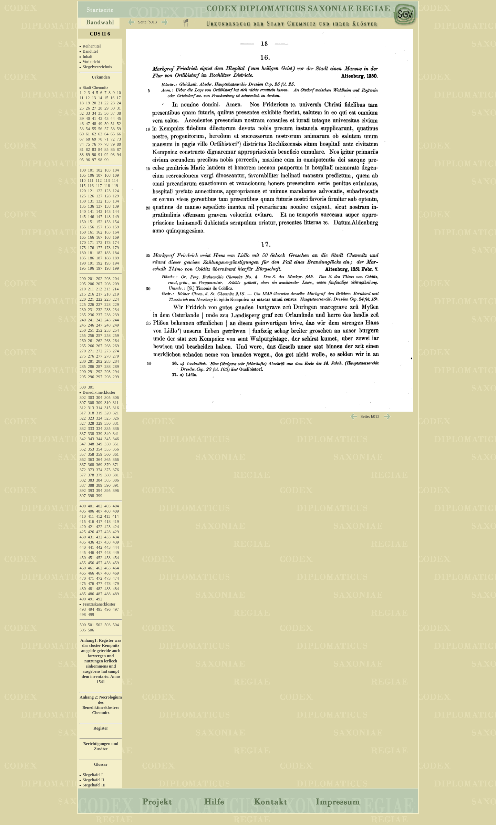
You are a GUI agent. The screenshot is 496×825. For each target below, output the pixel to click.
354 (99, 449)
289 (116, 366)
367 (83, 464)
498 (83, 614)
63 (100, 134)
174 (116, 242)
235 (83, 314)
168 (107, 237)
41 (94, 118)
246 (91, 325)
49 (100, 123)
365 (107, 459)
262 (99, 340)
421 (91, 526)
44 (113, 118)
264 (116, 340)
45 (119, 118)
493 (83, 609)
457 (99, 562)
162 (99, 232)
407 (99, 511)
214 (116, 289)
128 (107, 196)
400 (83, 506)
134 (116, 201)
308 (91, 402)
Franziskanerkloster (99, 604)
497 (116, 609)
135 (83, 206)
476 (91, 583)
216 (91, 294)
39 (82, 118)
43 (106, 118)
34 (94, 113)
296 (91, 376)
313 (91, 407)
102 (99, 170)
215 (83, 294)
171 (91, 242)
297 (99, 376)
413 (107, 516)
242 (99, 320)
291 (91, 371)
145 (83, 216)
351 (116, 444)
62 (94, 134)
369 (99, 464)
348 (91, 444)
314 (99, 407)
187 (99, 258)
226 (91, 304)
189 (116, 258)
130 (83, 201)
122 (99, 190)
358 (91, 454)
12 (88, 97)
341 (116, 433)
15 (106, 97)
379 (99, 475)
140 (83, 211)
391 (116, 485)
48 (94, 123)
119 (115, 185)
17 (119, 97)
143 (107, 211)
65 (113, 134)
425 (83, 531)
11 (82, 97)
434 (116, 537)
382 (83, 480)
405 (83, 511)
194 (116, 263)
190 (83, 263)
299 (116, 376)
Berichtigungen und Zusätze (100, 746)
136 (91, 206)
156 (91, 227)
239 (116, 314)
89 (88, 154)
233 (107, 309)
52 (119, 123)
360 (107, 454)
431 (91, 537)
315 (107, 407)
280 (83, 361)
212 (99, 289)
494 (91, 609)
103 (107, 170)
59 (119, 128)
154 (116, 221)
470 (83, 578)
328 (91, 423)
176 (91, 247)
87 (119, 149)
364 (99, 459)
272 (99, 351)
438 (107, 542)
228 (107, 304)
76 (94, 144)
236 (91, 314)
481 (91, 588)
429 (116, 531)
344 (99, 438)
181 (91, 252)
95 (82, 159)
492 (99, 599)
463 (107, 568)
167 (99, 237)
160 (83, 232)
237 (99, 314)
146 (91, 216)
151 (91, 221)
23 (113, 103)
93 (113, 154)
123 (107, 190)
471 (91, 578)
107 (99, 175)
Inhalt (87, 56)
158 (107, 227)
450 (83, 557)
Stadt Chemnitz (95, 87)
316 (116, 407)
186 (91, 258)
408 (107, 511)
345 (107, 438)
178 (107, 247)
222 (99, 299)
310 (107, 402)
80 (119, 144)
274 (116, 351)
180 (83, 252)
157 (99, 227)
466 (91, 573)
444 (116, 547)
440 (83, 547)
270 (83, 351)
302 (83, 397)
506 (91, 630)
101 (91, 170)
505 (83, 630)
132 (99, 201)
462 (99, 568)
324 (99, 418)
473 (107, 578)
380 (107, 475)
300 (83, 387)
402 (99, 506)
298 (107, 376)
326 (116, 418)
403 (107, 506)
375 (107, 469)
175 (83, 247)
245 (83, 325)
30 (113, 108)
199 (116, 268)
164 (116, 232)
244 (116, 320)
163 (107, 232)
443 (107, 547)
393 (91, 490)
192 (99, 263)
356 (116, 449)
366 (116, 459)
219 (116, 294)
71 (106, 139)
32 (82, 113)
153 (107, 221)
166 (91, 237)
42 (100, 118)
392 (83, 490)
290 (83, 371)
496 (107, 609)
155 (83, 227)
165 (83, 237)
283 (107, 361)
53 (82, 128)
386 (116, 480)
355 (107, 449)
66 (119, 134)
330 (107, 423)
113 (107, 180)
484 (116, 588)
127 (99, 196)
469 (116, 573)
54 (88, 128)
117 (99, 185)
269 (116, 345)
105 (83, 175)
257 (99, 335)
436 (91, 542)
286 (91, 366)
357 (83, 454)
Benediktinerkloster (99, 392)
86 (113, 149)
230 (83, 309)
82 (88, 149)
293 (107, 371)
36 (106, 113)
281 (91, 361)
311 (116, 402)
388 (91, 485)
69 (94, 139)
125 (83, 196)
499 (91, 614)
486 (91, 593)
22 (106, 103)
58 (113, 128)
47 (88, 123)
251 (91, 330)
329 (99, 423)
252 (99, 330)
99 (106, 159)
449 (116, 552)
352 (83, 449)
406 (91, 511)
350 (107, 444)
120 (83, 190)
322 (83, 418)
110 (83, 180)
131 (91, 201)
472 (99, 578)
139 (116, 206)
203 (107, 278)
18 (82, 103)
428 (107, 531)
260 (83, 340)
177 (99, 247)
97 (94, 159)
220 (83, 299)
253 (107, 330)
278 (107, 356)
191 (91, 263)
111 (91, 180)
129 (116, 196)
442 (99, 547)
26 (88, 108)
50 (106, 123)
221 (91, 299)
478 (107, 583)
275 (83, 356)
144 (116, 211)
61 (88, 134)
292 (99, 371)
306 (116, 397)
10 (119, 92)
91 (100, 154)
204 (116, 278)
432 (99, 537)
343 (91, 438)
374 (99, 469)
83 (94, 149)
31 (119, 108)
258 (107, 335)
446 (91, 552)
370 (107, 464)
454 (116, 557)
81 (82, 149)
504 (116, 624)
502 (99, 624)
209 (116, 283)
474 (116, 578)
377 (83, 475)
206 (91, 283)
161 (91, 232)
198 (107, 268)
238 (107, 314)
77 (100, 144)
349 (99, 444)
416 (91, 521)
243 (107, 320)
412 (99, 516)
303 (91, 397)
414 (116, 516)
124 (116, 190)
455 (83, 562)
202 (99, 278)
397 (83, 495)
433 (107, 537)
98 (100, 159)
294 (116, 371)
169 (116, 237)
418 (107, 521)
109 (116, 175)
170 (83, 242)
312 (83, 407)
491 (91, 599)
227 (99, 304)
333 (91, 428)
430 (83, 537)
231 (91, 309)
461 (91, 568)
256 (91, 335)
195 (83, 268)
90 (94, 154)
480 (83, 588)
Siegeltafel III (94, 785)
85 (106, 149)
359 (99, 454)
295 (83, 376)
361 (116, 454)
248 (107, 325)
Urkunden (101, 77)
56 (100, 128)
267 (99, 345)
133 (107, 201)
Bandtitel (90, 51)
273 (107, 351)
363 (91, 459)
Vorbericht (91, 61)
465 (83, 573)
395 (107, 490)
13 (94, 97)
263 (107, 340)
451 (91, 557)
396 (116, 490)
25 (82, 108)
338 (91, 433)
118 (107, 185)
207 (99, 283)
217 (99, 294)
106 (91, 175)
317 (83, 413)
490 (83, 599)
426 (91, 531)
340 (107, 433)
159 (116, 227)
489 (116, 593)
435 (83, 542)
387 (83, 485)
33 (88, 113)
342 (83, 438)
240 (83, 320)
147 (99, 216)
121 (91, 190)
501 (91, 624)
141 (91, 211)
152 (99, 221)
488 (107, 593)
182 (99, 252)
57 (106, 128)
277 (99, 356)
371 (116, 464)
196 (91, 268)
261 (91, 340)
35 (100, 113)
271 (91, 351)
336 (116, 428)
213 (107, 289)
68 (88, 139)
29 (106, 108)
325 (107, 418)
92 (106, 154)
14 (100, 97)
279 (116, 356)
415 (83, 521)
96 (88, 159)
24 (119, 103)
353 (91, 449)
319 (99, 413)
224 (116, 299)
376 (116, 469)
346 (116, 438)
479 (116, 583)
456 (91, 562)
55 (94, 128)
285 (83, 366)
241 (91, 320)
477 (99, 583)
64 (106, 134)
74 (82, 144)
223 (107, 299)
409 (116, 511)
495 (99, 609)
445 (83, 552)
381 (116, 475)
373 (91, 469)
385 (107, 480)
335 (107, 428)
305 (107, 397)
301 (91, 387)
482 (99, 588)
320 (107, 413)
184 (116, 252)
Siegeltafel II (93, 779)
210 (83, 289)
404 (116, 506)
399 (99, 495)
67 (82, 139)
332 (83, 428)
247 (99, 325)
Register (100, 728)
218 (107, 294)
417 (99, 521)
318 (91, 413)
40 (88, 118)
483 (107, 588)
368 (91, 464)
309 (99, 402)
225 (83, 304)
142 (99, 211)
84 (100, 149)
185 (83, 258)
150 (83, 221)
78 (106, 144)
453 (107, 557)
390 (107, 485)
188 (107, 258)
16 (113, 97)
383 (91, 480)
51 (113, 123)
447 (99, 552)
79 (113, 144)
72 (113, 139)
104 (116, 170)
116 (91, 185)
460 (83, 568)
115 (83, 185)
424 (116, 526)
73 (119, 139)
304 (99, 397)
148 (107, 216)
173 (107, 242)
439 (116, 542)
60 (82, 134)
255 (83, 335)
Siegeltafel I (93, 774)
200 (83, 278)
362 (83, 459)
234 (116, 309)
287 (99, 366)
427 (99, 531)
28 (100, 108)
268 (107, 345)
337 (83, 433)
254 (116, 330)
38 (119, 113)
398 (91, 495)
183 (107, 252)
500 (83, 624)
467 (99, 573)
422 (99, 526)
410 (83, 516)
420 (83, 526)
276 (91, 356)
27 (94, 108)
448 (107, 552)
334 (99, 428)
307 (83, 402)
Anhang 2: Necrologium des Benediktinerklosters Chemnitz (101, 705)
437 (99, 542)
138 (107, 206)
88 (82, 154)
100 (83, 170)
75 (88, 144)
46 (82, 123)
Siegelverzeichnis (97, 66)
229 (116, 304)
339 (99, 433)
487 (99, 593)
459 (116, 562)
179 (116, 247)
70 (100, 139)
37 (113, 113)
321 (116, 413)
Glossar (100, 764)
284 (116, 361)
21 (100, 103)
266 (91, 345)
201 (91, 278)
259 (116, 335)
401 (91, 506)
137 (99, 206)
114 (115, 180)
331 (116, 423)
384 (99, 480)
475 (83, 583)
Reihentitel (92, 46)
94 (119, 154)
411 (91, 516)
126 (91, 196)
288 (107, 366)
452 (99, 557)
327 (83, 423)
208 (107, 283)
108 (107, 175)
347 (83, 444)
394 (99, 490)
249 (116, 325)
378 (91, 475)
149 (116, 216)
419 (116, 521)
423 (107, 526)
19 (88, 103)
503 (107, 624)
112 (99, 180)
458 (107, 562)
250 (83, 330)
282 (99, 361)
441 (91, 547)
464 (116, 568)
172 (99, 242)
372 (83, 469)
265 (83, 345)
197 (99, 268)
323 (91, 418)
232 (99, 309)
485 (83, 593)
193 (107, 263)
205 (83, 283)
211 (91, 289)
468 (107, 573)
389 (99, 485)
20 (94, 103)
